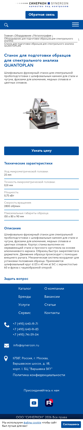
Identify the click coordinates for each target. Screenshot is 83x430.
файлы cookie (32, 422)
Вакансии (52, 297)
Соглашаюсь (71, 424)
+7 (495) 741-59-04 (26, 334)
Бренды (24, 297)
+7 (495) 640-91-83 (25, 329)
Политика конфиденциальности (39, 375)
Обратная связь (42, 15)
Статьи (50, 305)
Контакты (52, 313)
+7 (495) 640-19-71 (25, 324)
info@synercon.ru (26, 345)
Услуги (24, 305)
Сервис (24, 313)
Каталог (24, 289)
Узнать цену (42, 151)
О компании (54, 289)
